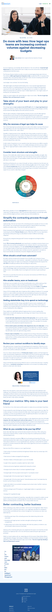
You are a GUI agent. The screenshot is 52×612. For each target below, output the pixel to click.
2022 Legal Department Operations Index (20, 76)
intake (37, 286)
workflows (44, 286)
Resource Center (31, 608)
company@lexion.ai (26, 596)
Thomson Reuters (19, 232)
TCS (22, 438)
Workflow (11, 608)
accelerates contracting (16, 364)
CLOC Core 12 (15, 202)
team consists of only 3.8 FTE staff (22, 107)
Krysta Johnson (18, 58)
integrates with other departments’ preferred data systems (17, 420)
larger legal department (42, 107)
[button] (49, 3)
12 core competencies (11, 166)
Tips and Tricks (23, 37)
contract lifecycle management (32, 246)
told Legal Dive (22, 210)
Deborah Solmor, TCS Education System (21, 385)
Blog (29, 610)
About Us (30, 606)
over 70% (5, 263)
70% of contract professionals (14, 243)
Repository (11, 610)
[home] (6, 4)
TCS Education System (27, 352)
